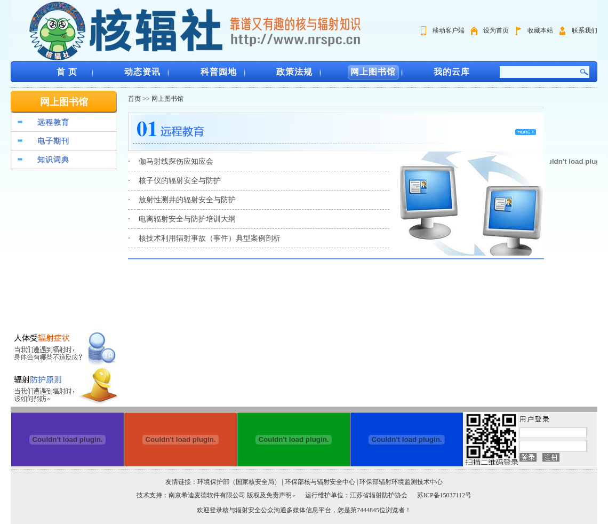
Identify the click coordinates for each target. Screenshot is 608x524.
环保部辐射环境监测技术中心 (401, 482)
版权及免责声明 (269, 495)
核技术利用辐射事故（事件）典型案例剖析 (210, 238)
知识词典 (53, 160)
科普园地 (219, 71)
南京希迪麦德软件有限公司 (208, 495)
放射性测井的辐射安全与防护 (187, 200)
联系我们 (584, 30)
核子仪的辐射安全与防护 (180, 181)
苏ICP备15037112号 (444, 495)
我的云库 (452, 71)
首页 (134, 98)
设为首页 (496, 30)
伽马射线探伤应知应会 (176, 161)
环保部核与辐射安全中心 (320, 482)
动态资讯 (142, 71)
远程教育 (53, 122)
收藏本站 (540, 30)
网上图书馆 (373, 71)
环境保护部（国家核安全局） (239, 482)
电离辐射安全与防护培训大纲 (187, 219)
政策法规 (294, 71)
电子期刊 (53, 141)
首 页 (67, 71)
